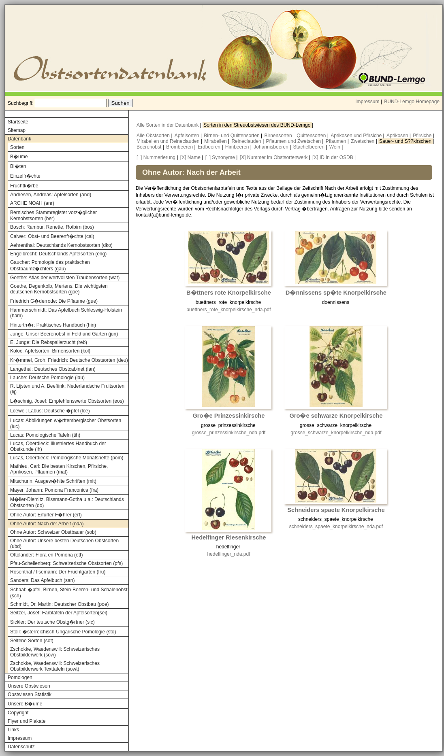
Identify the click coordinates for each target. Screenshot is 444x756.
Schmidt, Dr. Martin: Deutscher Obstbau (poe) (59, 604)
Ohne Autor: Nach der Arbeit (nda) (46, 524)
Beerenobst (150, 147)
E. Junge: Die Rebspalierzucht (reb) (48, 342)
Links (13, 730)
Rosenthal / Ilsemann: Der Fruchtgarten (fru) (57, 572)
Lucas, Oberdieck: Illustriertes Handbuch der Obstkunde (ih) (58, 446)
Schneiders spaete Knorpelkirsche (335, 510)
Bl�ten (18, 166)
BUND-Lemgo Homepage (412, 101)
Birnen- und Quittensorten (232, 135)
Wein (335, 147)
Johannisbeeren (272, 147)
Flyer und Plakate (26, 721)
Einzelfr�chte (25, 176)
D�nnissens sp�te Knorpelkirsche (336, 292)
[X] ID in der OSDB (332, 157)
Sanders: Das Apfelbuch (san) (42, 580)
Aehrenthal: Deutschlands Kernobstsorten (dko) (61, 245)
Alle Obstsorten (154, 135)
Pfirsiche (423, 135)
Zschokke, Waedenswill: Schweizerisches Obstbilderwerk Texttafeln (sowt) (55, 666)
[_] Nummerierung (156, 157)
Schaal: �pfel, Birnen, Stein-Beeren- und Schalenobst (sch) (69, 593)
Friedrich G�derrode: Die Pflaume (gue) (54, 301)
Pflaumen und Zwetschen (294, 141)
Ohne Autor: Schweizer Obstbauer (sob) (53, 532)
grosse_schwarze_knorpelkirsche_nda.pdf (335, 432)
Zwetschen (363, 141)
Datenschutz (21, 747)
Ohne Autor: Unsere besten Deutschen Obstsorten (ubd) (64, 543)
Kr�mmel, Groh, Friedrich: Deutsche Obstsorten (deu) (69, 360)
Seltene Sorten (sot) (31, 640)
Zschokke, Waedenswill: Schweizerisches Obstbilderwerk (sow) (55, 652)
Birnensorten (279, 135)
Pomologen (20, 677)
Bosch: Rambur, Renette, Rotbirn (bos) (52, 227)
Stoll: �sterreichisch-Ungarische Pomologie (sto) (63, 632)
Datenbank (19, 139)
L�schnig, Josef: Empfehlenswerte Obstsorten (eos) (67, 401)
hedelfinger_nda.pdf (228, 554)
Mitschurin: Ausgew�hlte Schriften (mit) (53, 481)
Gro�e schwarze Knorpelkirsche (335, 415)
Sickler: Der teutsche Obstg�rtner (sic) (52, 622)
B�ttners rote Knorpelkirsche (228, 292)
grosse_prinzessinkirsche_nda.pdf (228, 432)
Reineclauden (247, 141)
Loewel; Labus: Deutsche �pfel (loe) (50, 411)
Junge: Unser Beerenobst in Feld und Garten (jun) (64, 334)
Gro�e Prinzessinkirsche (228, 415)
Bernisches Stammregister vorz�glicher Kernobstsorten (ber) (53, 215)
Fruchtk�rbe (24, 186)
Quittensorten (312, 135)
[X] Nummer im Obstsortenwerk (273, 157)
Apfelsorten (188, 135)
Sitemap (17, 130)
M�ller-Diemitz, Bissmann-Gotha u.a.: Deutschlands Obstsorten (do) (67, 502)
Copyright (18, 713)
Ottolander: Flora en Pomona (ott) (46, 555)
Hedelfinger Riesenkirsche (228, 537)
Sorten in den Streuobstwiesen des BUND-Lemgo (257, 125)
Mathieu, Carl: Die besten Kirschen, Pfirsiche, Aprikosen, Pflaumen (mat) (59, 469)
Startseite (18, 122)
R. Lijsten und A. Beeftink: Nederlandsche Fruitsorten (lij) (67, 389)
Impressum (367, 101)
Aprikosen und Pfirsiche (357, 135)
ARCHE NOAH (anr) (32, 203)
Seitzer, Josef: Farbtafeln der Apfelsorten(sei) (58, 613)
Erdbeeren (210, 147)
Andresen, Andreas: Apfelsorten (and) (50, 194)
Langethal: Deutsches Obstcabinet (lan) (53, 369)
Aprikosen (398, 135)
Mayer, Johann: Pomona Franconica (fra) (54, 490)
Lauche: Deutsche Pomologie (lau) (47, 377)
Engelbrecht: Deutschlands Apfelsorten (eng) (58, 254)
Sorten (17, 147)
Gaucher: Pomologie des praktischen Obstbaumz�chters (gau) (50, 265)
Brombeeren (180, 147)
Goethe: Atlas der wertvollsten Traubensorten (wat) (65, 277)
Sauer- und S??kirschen (406, 141)
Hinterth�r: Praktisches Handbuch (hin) (53, 325)
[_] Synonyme (220, 157)
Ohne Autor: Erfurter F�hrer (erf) (46, 515)
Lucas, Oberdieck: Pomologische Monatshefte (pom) (66, 458)
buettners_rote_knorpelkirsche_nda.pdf (228, 309)
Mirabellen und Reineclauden (169, 141)
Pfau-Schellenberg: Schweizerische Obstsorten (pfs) (66, 563)
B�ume (19, 156)
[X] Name (190, 157)
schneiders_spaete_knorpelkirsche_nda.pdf (336, 526)
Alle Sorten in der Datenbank (168, 125)
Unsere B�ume (25, 704)
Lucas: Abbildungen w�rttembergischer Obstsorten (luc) (65, 423)
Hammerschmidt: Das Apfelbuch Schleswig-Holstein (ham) (66, 313)
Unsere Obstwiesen (29, 686)
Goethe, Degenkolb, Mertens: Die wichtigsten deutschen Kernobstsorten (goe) (59, 289)
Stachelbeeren (309, 147)
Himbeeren (237, 147)
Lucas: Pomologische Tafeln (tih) (45, 435)
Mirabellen (216, 141)
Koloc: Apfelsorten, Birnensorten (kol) (50, 351)
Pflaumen (337, 141)
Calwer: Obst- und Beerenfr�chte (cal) (52, 236)
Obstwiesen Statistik (29, 694)
